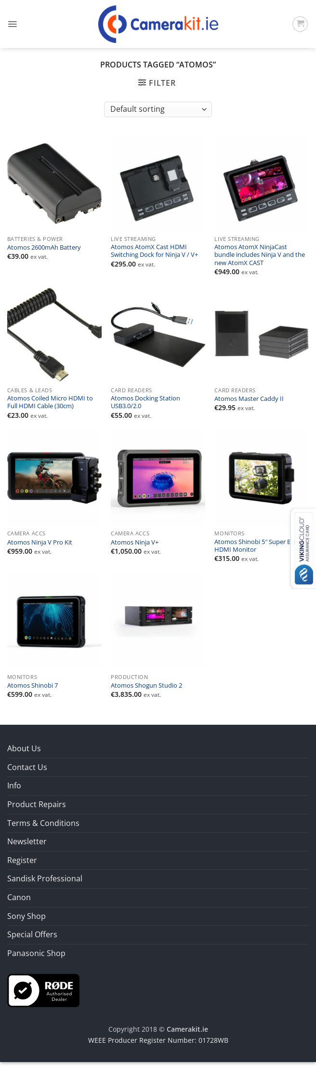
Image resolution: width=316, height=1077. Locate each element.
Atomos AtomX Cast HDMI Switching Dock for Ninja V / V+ (154, 251)
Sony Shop (26, 916)
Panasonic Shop (36, 953)
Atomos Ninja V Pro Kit (39, 542)
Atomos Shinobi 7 (32, 686)
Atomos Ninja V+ (134, 542)
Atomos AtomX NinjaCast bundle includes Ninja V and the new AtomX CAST (259, 255)
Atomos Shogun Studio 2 (146, 686)
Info (14, 785)
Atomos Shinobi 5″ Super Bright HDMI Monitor (259, 546)
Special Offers (32, 934)
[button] (12, 24)
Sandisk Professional (44, 878)
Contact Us (27, 767)
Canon (19, 897)
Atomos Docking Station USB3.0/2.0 (145, 402)
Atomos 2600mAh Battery (44, 248)
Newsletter (27, 841)
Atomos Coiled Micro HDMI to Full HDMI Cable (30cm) (50, 402)
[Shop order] (157, 109)
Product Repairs (36, 804)
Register (22, 860)
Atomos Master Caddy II (249, 399)
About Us (24, 748)
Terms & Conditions (43, 823)
